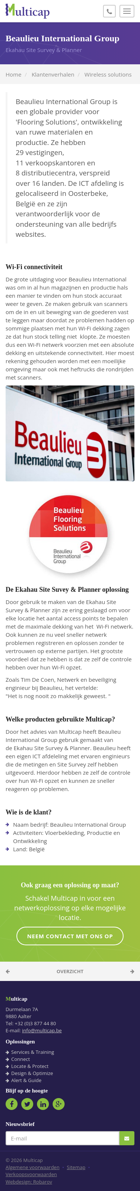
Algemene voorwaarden (32, 1167)
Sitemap (76, 1167)
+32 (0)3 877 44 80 (35, 1023)
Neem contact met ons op (70, 936)
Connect (20, 1059)
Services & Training (32, 1052)
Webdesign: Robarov (29, 1181)
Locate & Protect (30, 1066)
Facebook (12, 1104)
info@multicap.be (42, 1030)
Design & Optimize (32, 1073)
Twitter (27, 1104)
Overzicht (69, 971)
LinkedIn (43, 1104)
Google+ (59, 1104)
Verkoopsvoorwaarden (31, 1174)
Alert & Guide (26, 1080)
